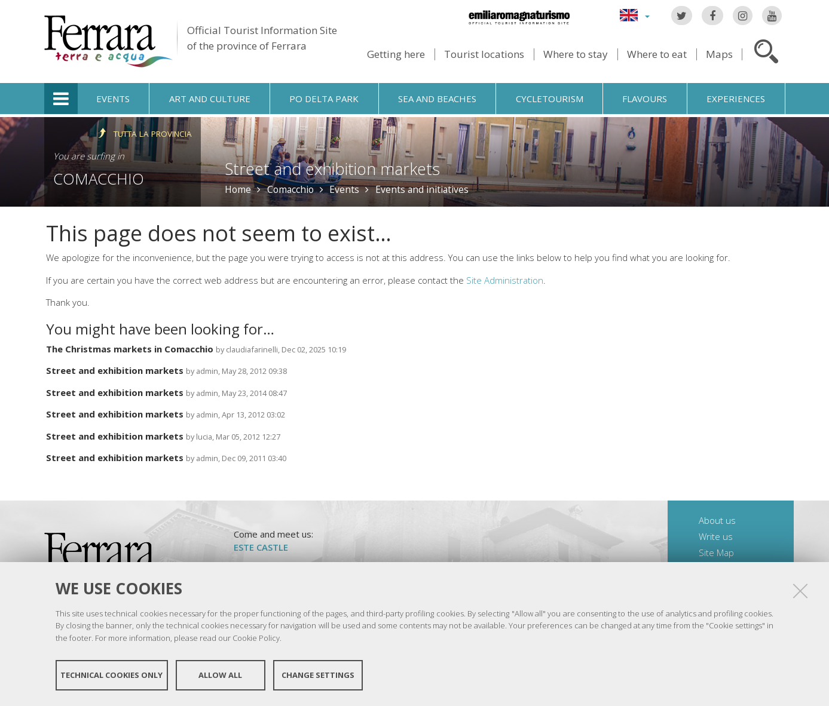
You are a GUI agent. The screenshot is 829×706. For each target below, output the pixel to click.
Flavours (644, 99)
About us (717, 520)
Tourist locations (484, 54)
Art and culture (209, 99)
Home (238, 189)
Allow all (220, 675)
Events (113, 99)
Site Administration (504, 280)
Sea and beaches (437, 99)
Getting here (396, 54)
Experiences (735, 99)
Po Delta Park (324, 99)
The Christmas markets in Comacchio (129, 349)
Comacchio (98, 178)
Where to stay (575, 54)
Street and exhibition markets (332, 169)
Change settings (318, 675)
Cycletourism (549, 99)
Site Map (716, 552)
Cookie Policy (256, 638)
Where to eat (657, 54)
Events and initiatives (422, 189)
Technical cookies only (111, 675)
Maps (719, 54)
